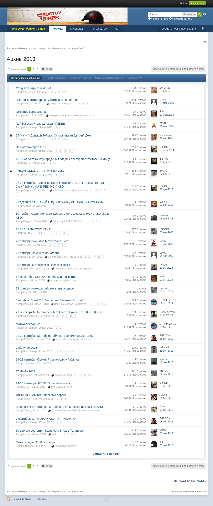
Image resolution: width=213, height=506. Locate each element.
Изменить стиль (22, 499)
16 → (100, 257)
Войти (183, 3)
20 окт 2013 (166, 267)
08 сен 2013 (166, 421)
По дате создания (55, 78)
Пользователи (99, 28)
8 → (70, 175)
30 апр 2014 (166, 138)
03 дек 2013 (166, 218)
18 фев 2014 (167, 150)
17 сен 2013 (166, 374)
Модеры (201, 480)
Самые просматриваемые (109, 78)
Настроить (134, 78)
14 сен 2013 (166, 398)
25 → (90, 375)
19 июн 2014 (167, 114)
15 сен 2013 (166, 386)
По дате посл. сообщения (25, 78)
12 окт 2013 (166, 279)
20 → (104, 304)
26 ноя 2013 (166, 232)
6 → (89, 104)
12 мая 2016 (167, 102)
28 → (71, 151)
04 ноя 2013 (166, 255)
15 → (70, 351)
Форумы (57, 28)
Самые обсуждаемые (80, 78)
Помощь (41, 499)
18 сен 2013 (166, 362)
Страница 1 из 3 (17, 69)
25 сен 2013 (166, 338)
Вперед (47, 69)
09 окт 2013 (166, 315)
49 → (65, 92)
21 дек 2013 (166, 189)
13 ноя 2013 (166, 244)
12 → (72, 316)
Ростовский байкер (17, 491)
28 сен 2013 (166, 327)
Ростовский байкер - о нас (27, 28)
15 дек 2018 (166, 91)
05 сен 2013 (166, 445)
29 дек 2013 (166, 162)
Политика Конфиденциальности (189, 491)
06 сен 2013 (166, 433)
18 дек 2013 (166, 204)
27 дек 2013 (166, 174)
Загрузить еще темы (106, 453)
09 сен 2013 (166, 409)
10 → (65, 139)
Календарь (77, 28)
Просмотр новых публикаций (178, 28)
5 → (64, 245)
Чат (117, 28)
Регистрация (197, 3)
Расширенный (204, 14)
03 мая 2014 (167, 126)
